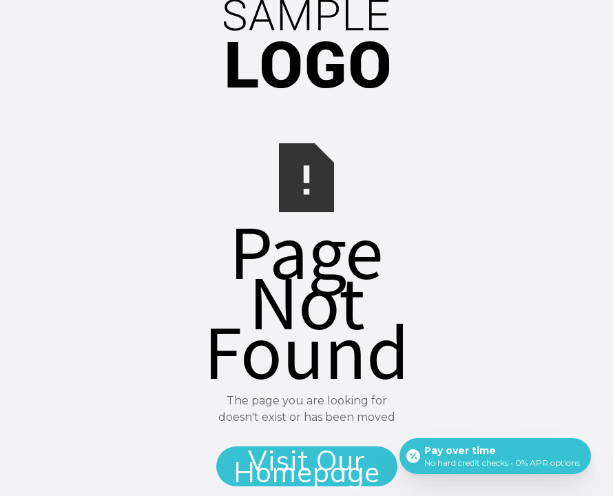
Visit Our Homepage (306, 466)
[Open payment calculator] (495, 456)
